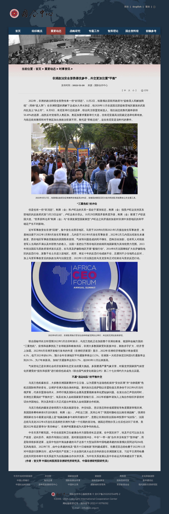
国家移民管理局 (98, 484)
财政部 (98, 476)
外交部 (48, 476)
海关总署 (48, 480)
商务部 (123, 476)
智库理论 (113, 31)
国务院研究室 (123, 480)
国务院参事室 (98, 480)
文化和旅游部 (148, 476)
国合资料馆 (132, 31)
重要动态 (56, 31)
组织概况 (37, 31)
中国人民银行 (23, 480)
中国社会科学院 (23, 484)
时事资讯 (64, 69)
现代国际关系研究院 (148, 484)
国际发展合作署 (73, 480)
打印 (146, 90)
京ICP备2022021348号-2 (107, 494)
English (137, 6)
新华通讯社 (148, 480)
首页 (18, 31)
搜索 (154, 7)
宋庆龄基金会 (123, 484)
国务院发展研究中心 (48, 484)
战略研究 (75, 31)
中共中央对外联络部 (23, 476)
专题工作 (94, 31)
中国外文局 (73, 484)
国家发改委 (73, 476)
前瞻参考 (151, 31)
